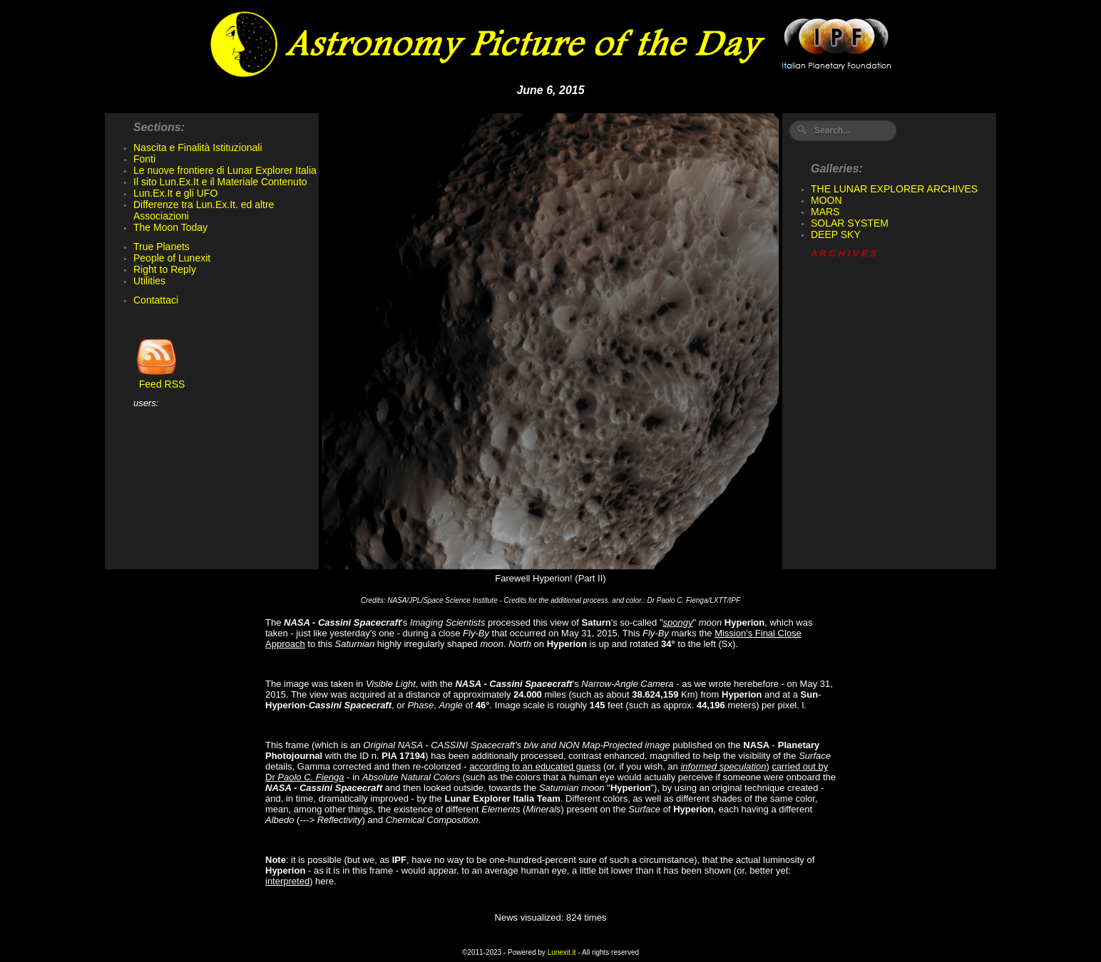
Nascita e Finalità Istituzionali (197, 147)
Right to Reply (164, 269)
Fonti (144, 159)
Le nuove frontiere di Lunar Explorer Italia (225, 170)
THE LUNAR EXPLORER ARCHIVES (894, 189)
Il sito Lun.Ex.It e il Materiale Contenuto (220, 181)
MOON (826, 200)
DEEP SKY (836, 234)
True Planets (161, 246)
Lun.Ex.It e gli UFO (175, 193)
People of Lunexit (171, 258)
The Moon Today (170, 227)
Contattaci (155, 300)
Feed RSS (159, 379)
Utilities (149, 280)
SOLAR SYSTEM (850, 223)
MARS (825, 211)
